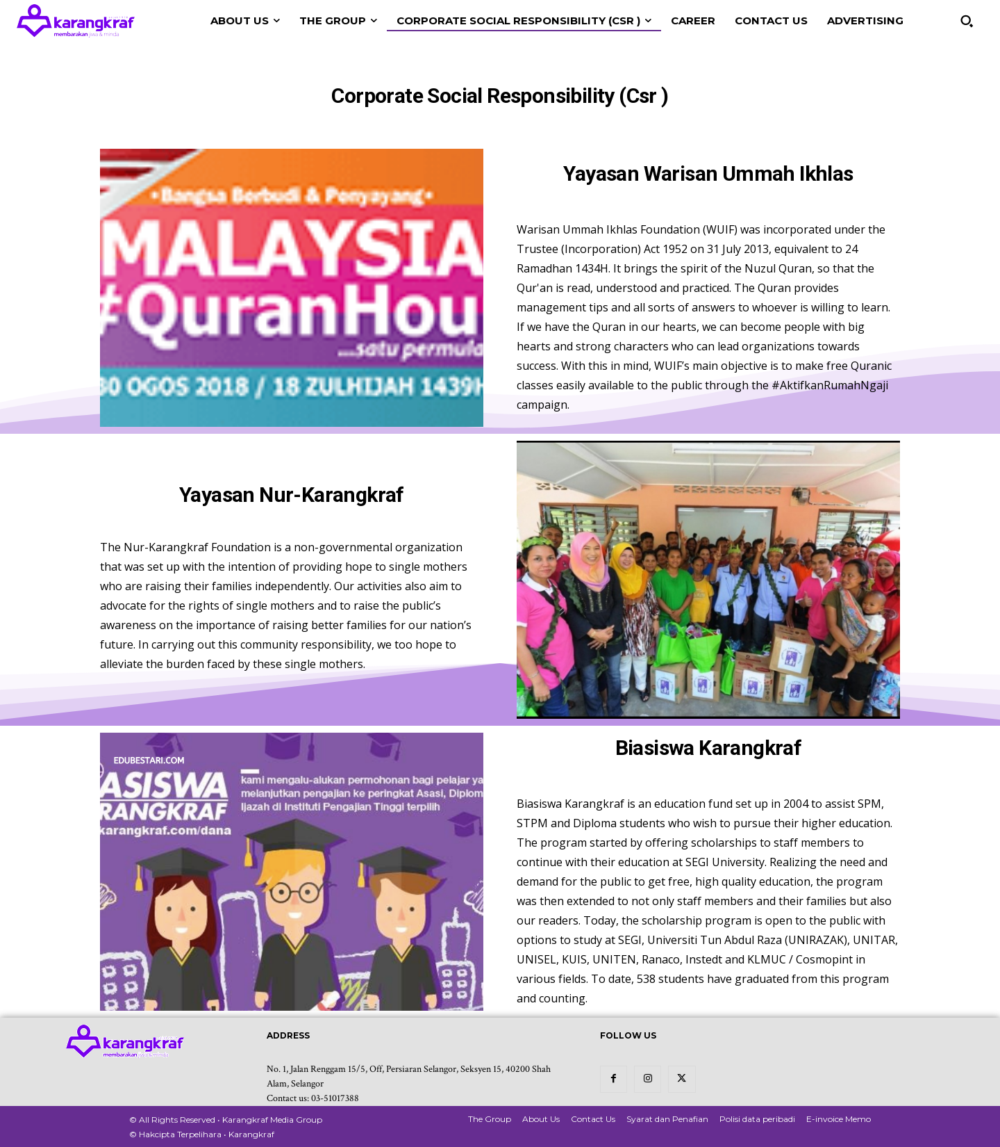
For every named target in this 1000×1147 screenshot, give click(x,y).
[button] (966, 21)
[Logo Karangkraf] (76, 21)
